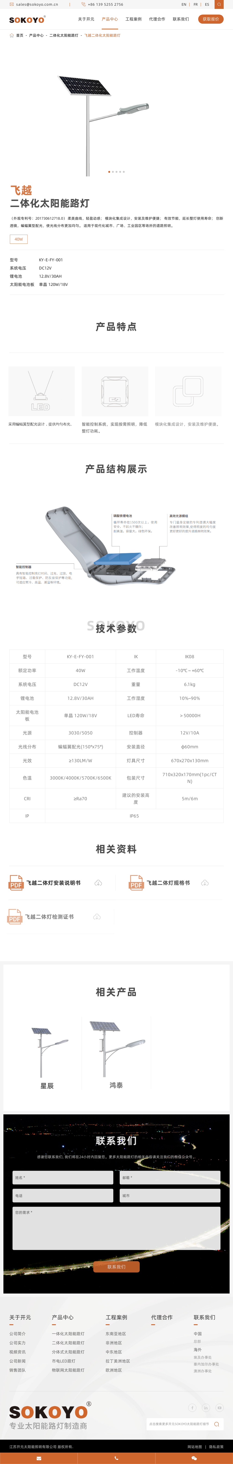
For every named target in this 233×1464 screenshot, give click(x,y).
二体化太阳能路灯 (64, 35)
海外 (198, 1349)
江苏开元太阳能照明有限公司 (33, 1447)
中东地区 (114, 1352)
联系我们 (181, 19)
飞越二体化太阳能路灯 (102, 35)
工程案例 (133, 19)
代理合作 (157, 19)
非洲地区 (114, 1343)
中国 (198, 1334)
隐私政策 (216, 1447)
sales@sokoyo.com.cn (37, 4)
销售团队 (17, 1370)
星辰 (47, 1082)
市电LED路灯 (64, 1361)
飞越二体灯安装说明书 (50, 883)
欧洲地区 (114, 1370)
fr (196, 4)
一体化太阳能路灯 (68, 1334)
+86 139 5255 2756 (105, 4)
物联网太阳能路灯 (68, 1370)
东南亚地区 (116, 1334)
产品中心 (110, 19)
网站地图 (194, 1447)
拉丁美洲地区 (118, 1361)
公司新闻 (17, 1361)
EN (184, 4)
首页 (19, 35)
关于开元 (86, 19)
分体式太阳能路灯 (68, 1352)
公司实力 (17, 1343)
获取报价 (211, 19)
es (207, 4)
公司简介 (17, 1334)
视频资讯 (17, 1352)
